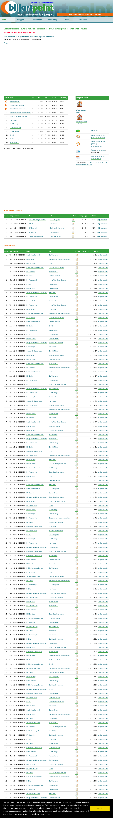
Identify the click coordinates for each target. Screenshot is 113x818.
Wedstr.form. (37, 20)
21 (89, 165)
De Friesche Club (15, 127)
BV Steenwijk (14, 124)
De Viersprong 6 (15, 139)
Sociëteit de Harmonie (17, 105)
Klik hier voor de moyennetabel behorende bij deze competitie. (29, 37)
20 (87, 165)
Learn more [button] (45, 814)
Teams (93, 150)
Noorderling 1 (14, 142)
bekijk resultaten (102, 220)
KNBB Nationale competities (42, 2)
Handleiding (52, 20)
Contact (66, 20)
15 (77, 165)
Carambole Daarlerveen (17, 109)
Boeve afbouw (14, 131)
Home (4, 20)
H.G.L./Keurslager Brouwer (18, 116)
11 (100, 162)
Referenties (83, 20)
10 (98, 162)
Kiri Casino (13, 120)
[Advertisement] (56, 61)
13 (104, 162)
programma (100, 150)
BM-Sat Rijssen (15, 101)
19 (85, 165)
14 (106, 162)
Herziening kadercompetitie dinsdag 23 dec (85, 14)
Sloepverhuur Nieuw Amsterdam (20, 113)
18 (83, 165)
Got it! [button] (99, 809)
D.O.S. (12, 135)
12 (102, 162)
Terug (6, 43)
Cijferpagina (94, 131)
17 (81, 165)
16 (79, 165)
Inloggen (20, 20)
